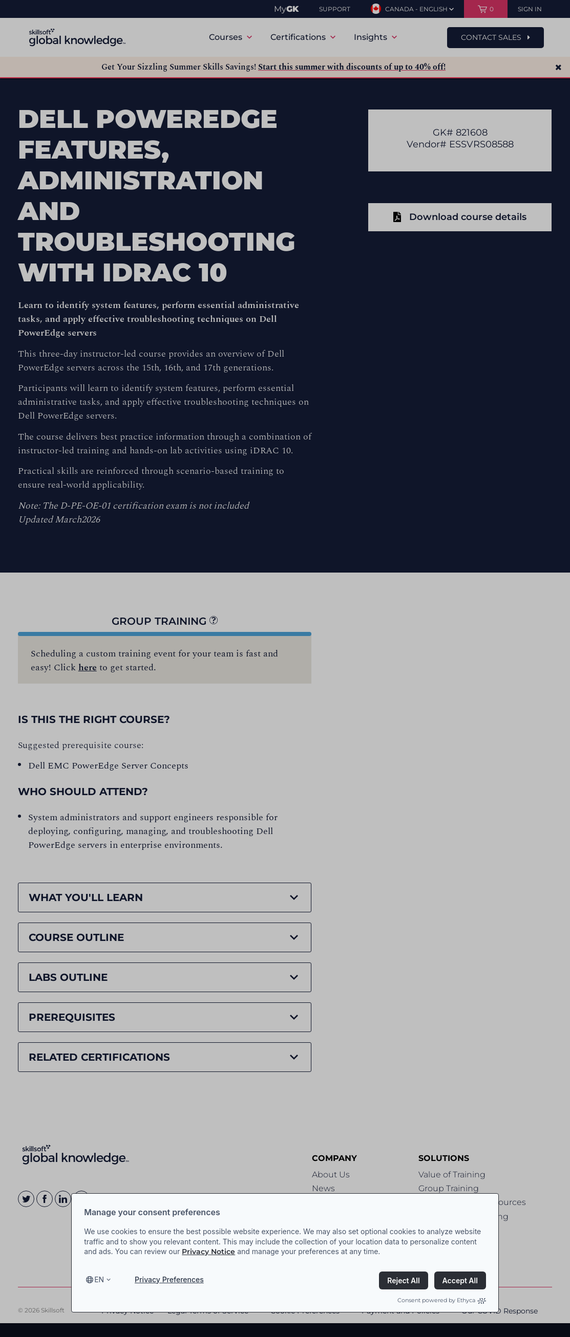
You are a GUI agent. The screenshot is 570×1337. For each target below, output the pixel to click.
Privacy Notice (208, 1251)
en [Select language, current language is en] (99, 1279)
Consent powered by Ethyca (441, 1300)
